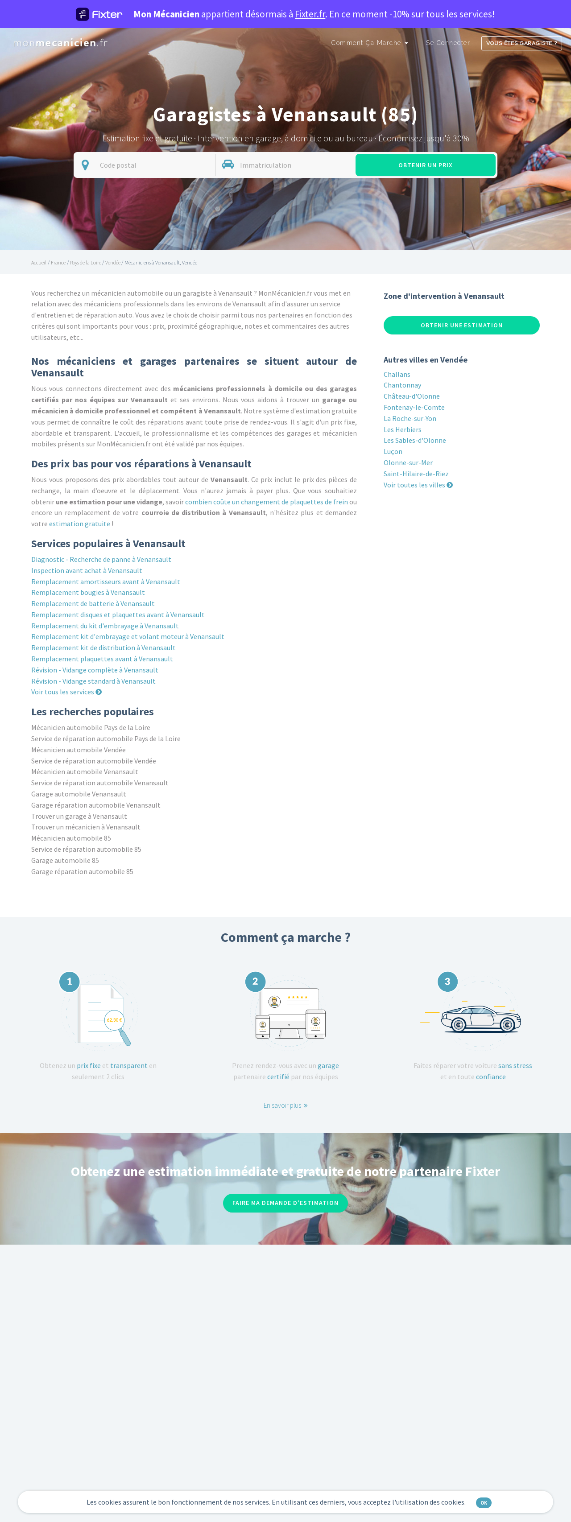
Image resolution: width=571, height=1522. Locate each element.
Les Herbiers (403, 429)
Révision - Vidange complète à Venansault (94, 669)
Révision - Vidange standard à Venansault (93, 680)
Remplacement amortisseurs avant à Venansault (105, 581)
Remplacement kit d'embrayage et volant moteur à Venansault (127, 636)
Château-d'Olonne (412, 396)
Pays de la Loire (85, 262)
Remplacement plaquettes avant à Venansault (102, 658)
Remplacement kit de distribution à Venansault (103, 647)
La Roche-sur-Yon (410, 418)
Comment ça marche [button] (369, 42)
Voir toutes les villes (418, 484)
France (58, 262)
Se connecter (448, 42)
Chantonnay (402, 384)
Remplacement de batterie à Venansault (93, 603)
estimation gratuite (79, 523)
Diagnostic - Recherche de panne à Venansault (101, 559)
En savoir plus (286, 1105)
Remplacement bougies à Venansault (88, 592)
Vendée (112, 262)
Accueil (38, 262)
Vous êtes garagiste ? (521, 43)
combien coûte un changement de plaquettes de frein (266, 501)
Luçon (393, 451)
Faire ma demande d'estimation (285, 1203)
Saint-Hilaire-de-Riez (416, 473)
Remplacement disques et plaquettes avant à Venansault (118, 614)
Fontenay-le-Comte (414, 407)
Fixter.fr (310, 14)
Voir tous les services (66, 691)
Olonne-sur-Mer (408, 462)
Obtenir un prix (425, 165)
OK (483, 1503)
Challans (397, 374)
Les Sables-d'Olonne (415, 440)
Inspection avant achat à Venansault (86, 570)
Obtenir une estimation (462, 325)
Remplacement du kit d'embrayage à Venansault (105, 625)
